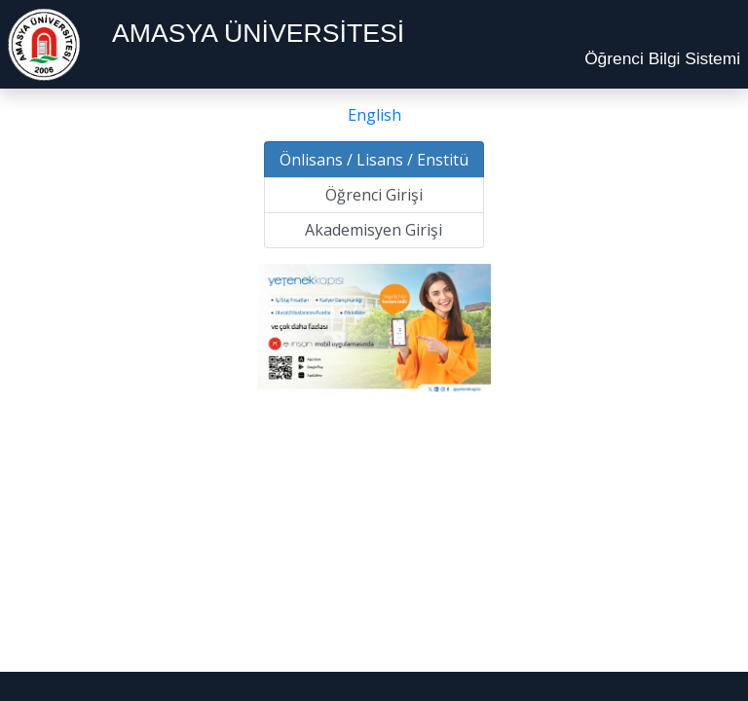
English (374, 115)
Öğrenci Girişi (374, 194)
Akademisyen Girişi (373, 229)
